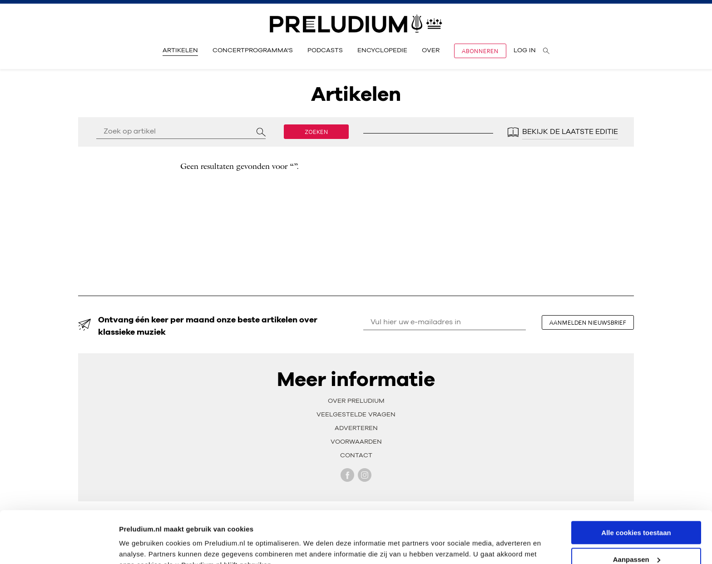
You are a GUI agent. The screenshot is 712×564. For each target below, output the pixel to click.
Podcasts (325, 50)
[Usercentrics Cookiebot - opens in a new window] (59, 546)
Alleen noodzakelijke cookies (636, 541)
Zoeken (316, 132)
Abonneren (480, 51)
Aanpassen (636, 515)
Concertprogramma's (253, 50)
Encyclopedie (382, 50)
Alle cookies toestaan (636, 488)
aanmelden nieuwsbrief (587, 322)
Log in (525, 50)
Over (431, 50)
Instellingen (138, 545)
